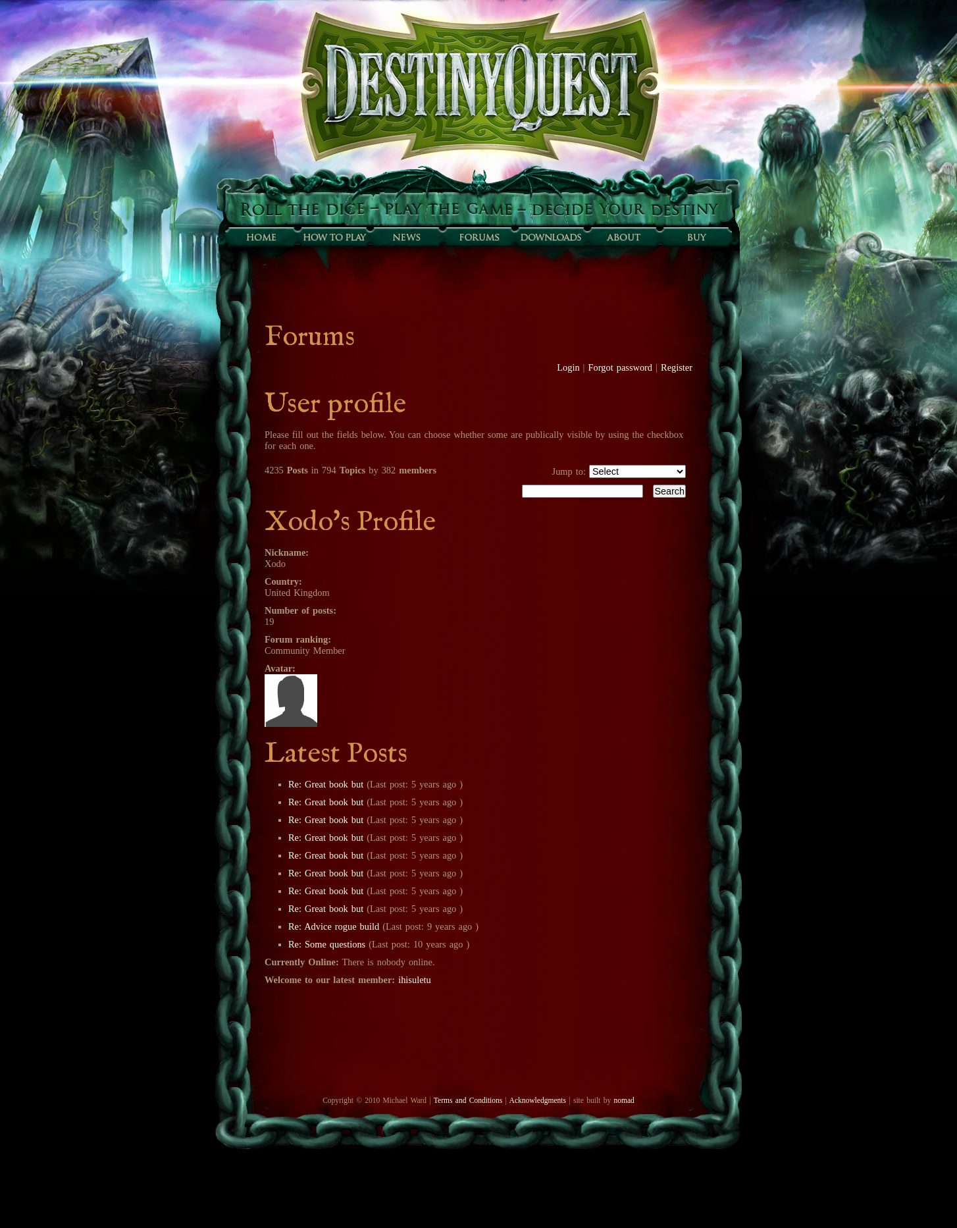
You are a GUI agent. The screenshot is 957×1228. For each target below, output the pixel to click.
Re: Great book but (325, 784)
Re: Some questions (326, 944)
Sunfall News (406, 237)
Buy (696, 237)
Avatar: (280, 668)
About (623, 237)
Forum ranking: (298, 639)
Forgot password (620, 367)
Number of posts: (300, 610)
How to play (333, 237)
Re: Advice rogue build (333, 926)
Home (261, 237)
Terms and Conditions (468, 1100)
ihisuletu (414, 979)
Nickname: (287, 552)
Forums (478, 237)
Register (676, 367)
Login (568, 367)
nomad (623, 1100)
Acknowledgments (537, 1100)
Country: (283, 581)
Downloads (551, 237)
